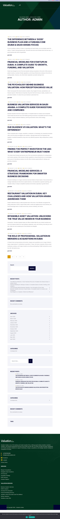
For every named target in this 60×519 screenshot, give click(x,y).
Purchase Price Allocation (7, 496)
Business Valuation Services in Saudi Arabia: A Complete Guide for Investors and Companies (28, 110)
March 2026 (13, 324)
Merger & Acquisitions (6, 475)
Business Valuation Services (7, 492)
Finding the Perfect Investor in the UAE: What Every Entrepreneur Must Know (28, 154)
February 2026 (13, 326)
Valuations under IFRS (6, 503)
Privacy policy (31, 517)
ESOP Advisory (4, 483)
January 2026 (13, 328)
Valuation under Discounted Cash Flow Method (11, 500)
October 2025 (13, 334)
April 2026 (12, 322)
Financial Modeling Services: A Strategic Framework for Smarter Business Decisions (28, 179)
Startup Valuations (5, 502)
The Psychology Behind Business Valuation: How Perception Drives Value (27, 87)
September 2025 (14, 336)
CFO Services (4, 479)
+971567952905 (7, 458)
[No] (58, 515)
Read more (10, 55)
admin (18, 36)
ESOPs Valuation (4, 494)
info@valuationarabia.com (9, 460)
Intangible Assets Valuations (7, 477)
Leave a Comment (26, 36)
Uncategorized (13, 356)
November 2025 (14, 332)
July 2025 (12, 340)
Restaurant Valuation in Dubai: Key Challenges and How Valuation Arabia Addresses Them (30, 202)
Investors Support (5, 484)
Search (12, 270)
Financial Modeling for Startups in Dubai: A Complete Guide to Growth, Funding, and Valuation (28, 65)
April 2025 (12, 344)
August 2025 (13, 338)
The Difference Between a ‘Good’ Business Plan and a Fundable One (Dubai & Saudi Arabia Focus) (27, 42)
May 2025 (12, 342)
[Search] (30, 366)
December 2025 (14, 330)
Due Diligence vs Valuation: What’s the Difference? (21, 297)
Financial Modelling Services (7, 498)
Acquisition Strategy (5, 481)
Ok (26, 517)
